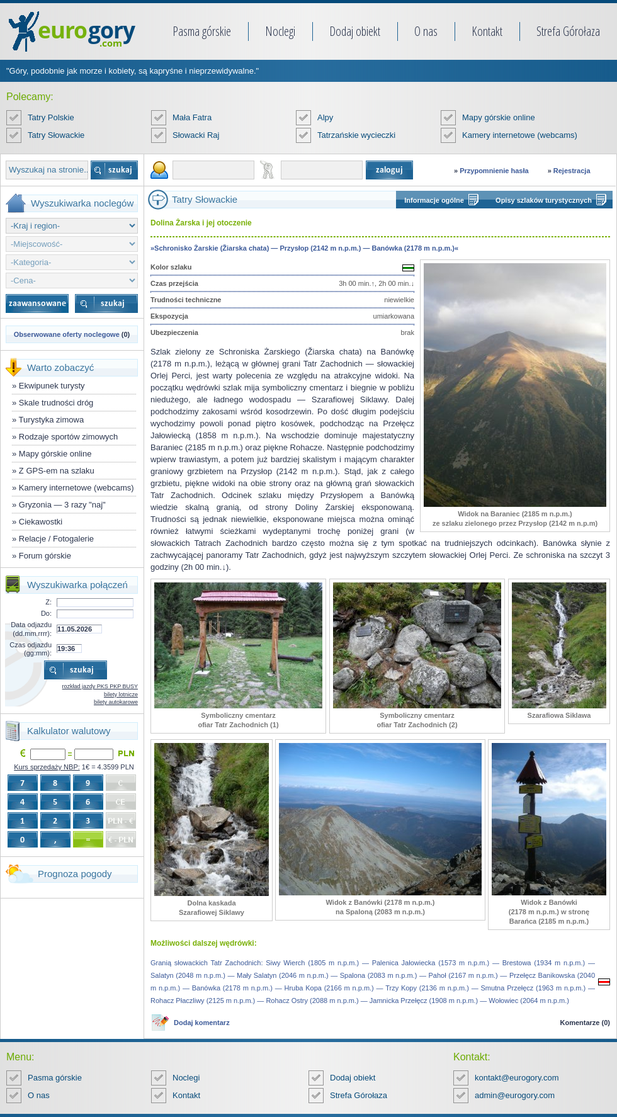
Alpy (325, 117)
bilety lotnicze (121, 694)
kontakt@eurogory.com (517, 1077)
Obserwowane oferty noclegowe (67, 334)
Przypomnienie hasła (494, 170)
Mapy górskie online (498, 117)
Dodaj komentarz (202, 1022)
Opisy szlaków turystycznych (543, 200)
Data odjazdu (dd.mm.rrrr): (31, 629)
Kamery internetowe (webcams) (519, 135)
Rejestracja (572, 170)
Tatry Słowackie (56, 135)
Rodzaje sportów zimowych (68, 436)
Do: (46, 613)
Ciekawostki (40, 521)
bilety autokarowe (116, 702)
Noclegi (280, 31)
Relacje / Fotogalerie (56, 538)
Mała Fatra (192, 117)
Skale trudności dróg (56, 402)
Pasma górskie (202, 31)
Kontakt (487, 31)
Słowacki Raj (196, 135)
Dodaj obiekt (354, 31)
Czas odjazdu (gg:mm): (30, 649)
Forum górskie (45, 555)
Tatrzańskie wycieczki (356, 135)
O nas (426, 31)
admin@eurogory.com (515, 1095)
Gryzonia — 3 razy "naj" (62, 504)
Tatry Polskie (51, 117)
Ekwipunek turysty (52, 385)
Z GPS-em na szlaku (56, 470)
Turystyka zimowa (51, 419)
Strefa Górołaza (568, 31)
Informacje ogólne (434, 200)
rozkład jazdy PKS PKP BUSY (100, 686)
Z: (48, 602)
